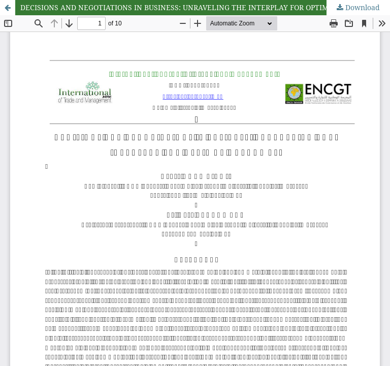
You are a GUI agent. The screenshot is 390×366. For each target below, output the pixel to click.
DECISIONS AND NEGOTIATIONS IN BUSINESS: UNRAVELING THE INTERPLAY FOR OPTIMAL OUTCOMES (200, 7)
